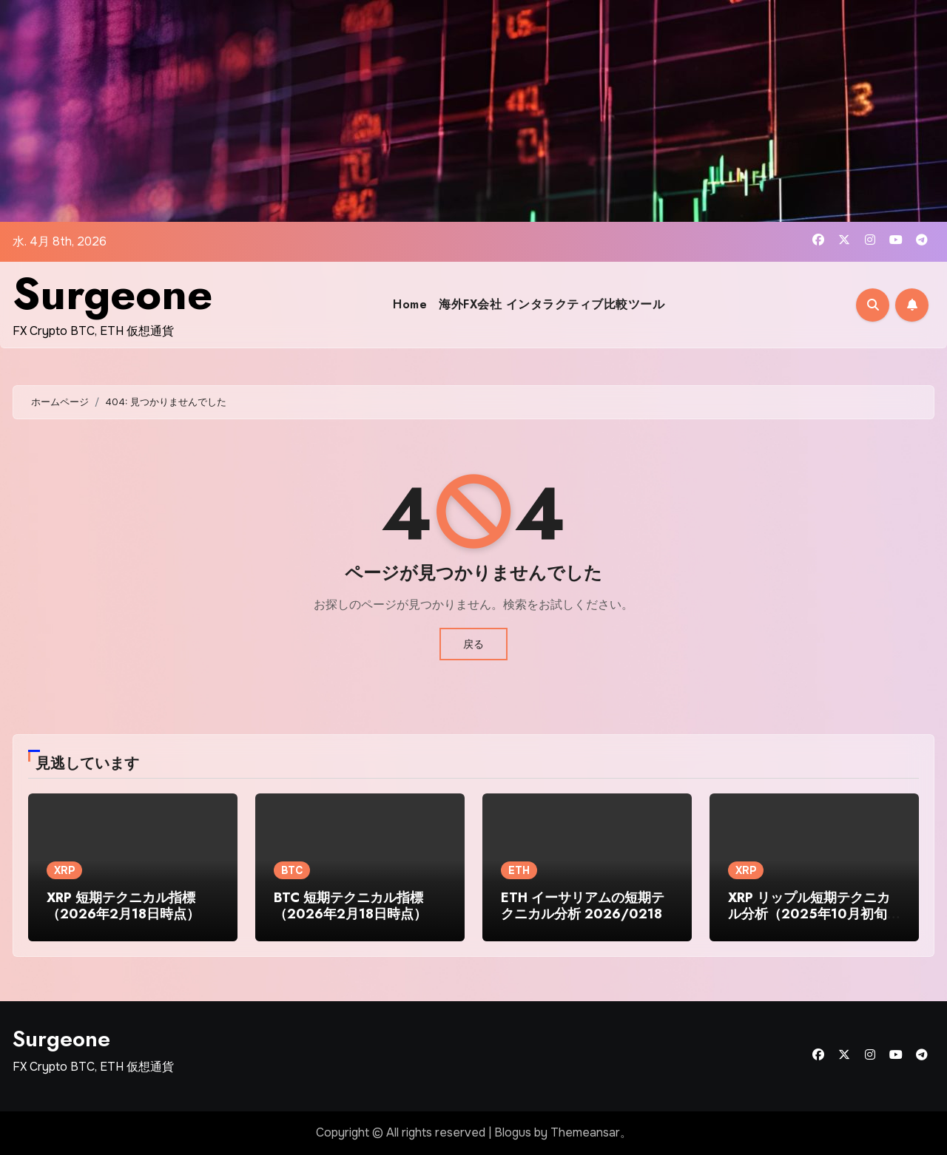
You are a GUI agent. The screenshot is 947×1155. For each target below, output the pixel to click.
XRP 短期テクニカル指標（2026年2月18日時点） (123, 906)
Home (410, 304)
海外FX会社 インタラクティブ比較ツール (551, 304)
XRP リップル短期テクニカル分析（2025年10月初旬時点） (814, 913)
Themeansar (585, 1132)
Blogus (512, 1132)
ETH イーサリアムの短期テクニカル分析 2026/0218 (582, 906)
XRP (64, 870)
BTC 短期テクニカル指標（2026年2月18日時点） (350, 906)
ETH (519, 870)
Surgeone (112, 294)
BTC (292, 870)
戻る (473, 644)
